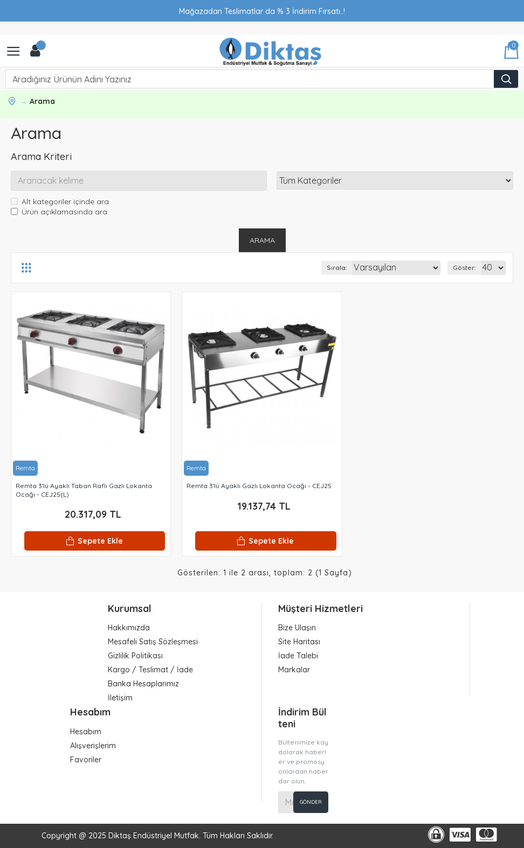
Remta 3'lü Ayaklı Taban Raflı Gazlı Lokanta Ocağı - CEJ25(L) (84, 490)
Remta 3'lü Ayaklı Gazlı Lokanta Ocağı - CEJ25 (259, 486)
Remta (25, 468)
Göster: (464, 268)
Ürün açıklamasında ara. (60, 212)
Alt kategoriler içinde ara (60, 202)
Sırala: (337, 268)
